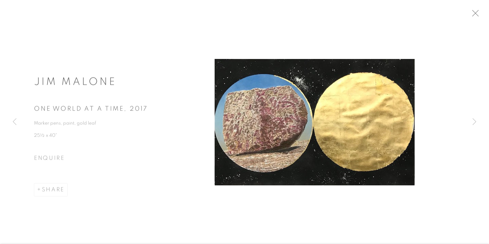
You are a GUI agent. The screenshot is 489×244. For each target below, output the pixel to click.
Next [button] (474, 122)
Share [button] (53, 192)
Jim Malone (75, 84)
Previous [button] (14, 122)
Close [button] (479, 15)
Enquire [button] (49, 160)
